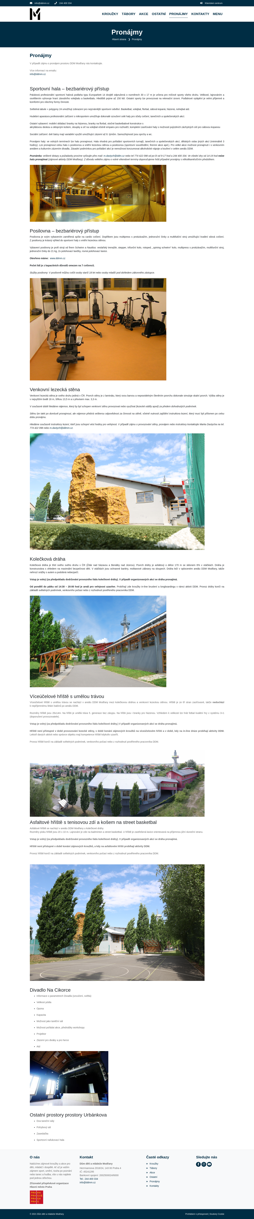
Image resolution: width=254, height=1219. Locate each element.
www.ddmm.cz (57, 258)
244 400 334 (65, 3)
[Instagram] (203, 1164)
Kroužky (152, 1163)
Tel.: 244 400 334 (89, 1178)
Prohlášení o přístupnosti (196, 1214)
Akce (150, 1172)
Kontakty (152, 1185)
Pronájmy (137, 39)
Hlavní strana (119, 39)
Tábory (151, 1168)
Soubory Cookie (217, 1214)
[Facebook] (198, 1164)
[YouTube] (209, 1164)
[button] (217, 14)
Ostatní (151, 1177)
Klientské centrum (213, 3)
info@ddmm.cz (41, 3)
